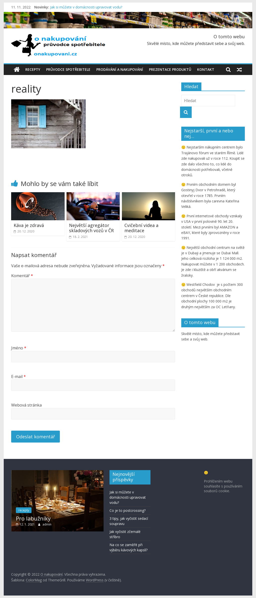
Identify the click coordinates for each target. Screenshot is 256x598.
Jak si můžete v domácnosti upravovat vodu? (86, 7)
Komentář (22, 275)
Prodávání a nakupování (119, 69)
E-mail (18, 376)
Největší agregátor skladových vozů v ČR (91, 227)
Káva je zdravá (29, 225)
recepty (23, 510)
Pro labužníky (33, 518)
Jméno (18, 347)
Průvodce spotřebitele (68, 69)
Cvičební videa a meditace (141, 227)
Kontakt (205, 69)
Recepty (32, 69)
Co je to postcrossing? (128, 510)
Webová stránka (26, 405)
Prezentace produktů (170, 69)
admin (46, 524)
